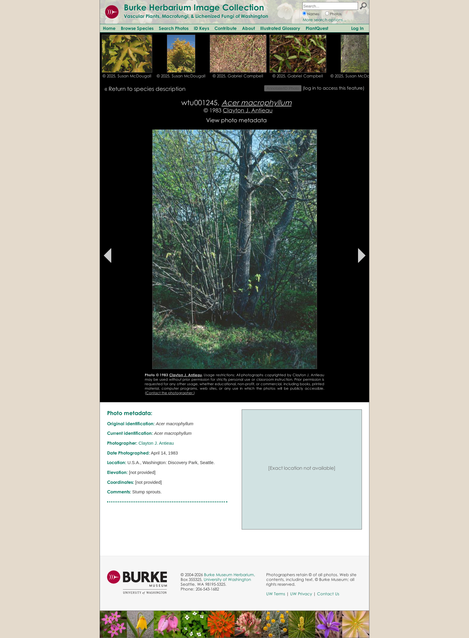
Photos (336, 14)
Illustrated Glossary (280, 28)
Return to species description (147, 88)
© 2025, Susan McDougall (127, 76)
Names (313, 14)
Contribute (225, 28)
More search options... (324, 19)
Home (109, 28)
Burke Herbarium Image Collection (194, 7)
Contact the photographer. (170, 393)
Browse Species (137, 28)
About (248, 28)
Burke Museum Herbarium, (229, 574)
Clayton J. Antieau (247, 110)
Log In (357, 28)
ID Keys (201, 28)
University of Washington (227, 579)
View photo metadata (236, 120)
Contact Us (328, 593)
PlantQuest (317, 28)
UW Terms (275, 593)
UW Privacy (301, 593)
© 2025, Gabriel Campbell (238, 76)
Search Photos (173, 28)
